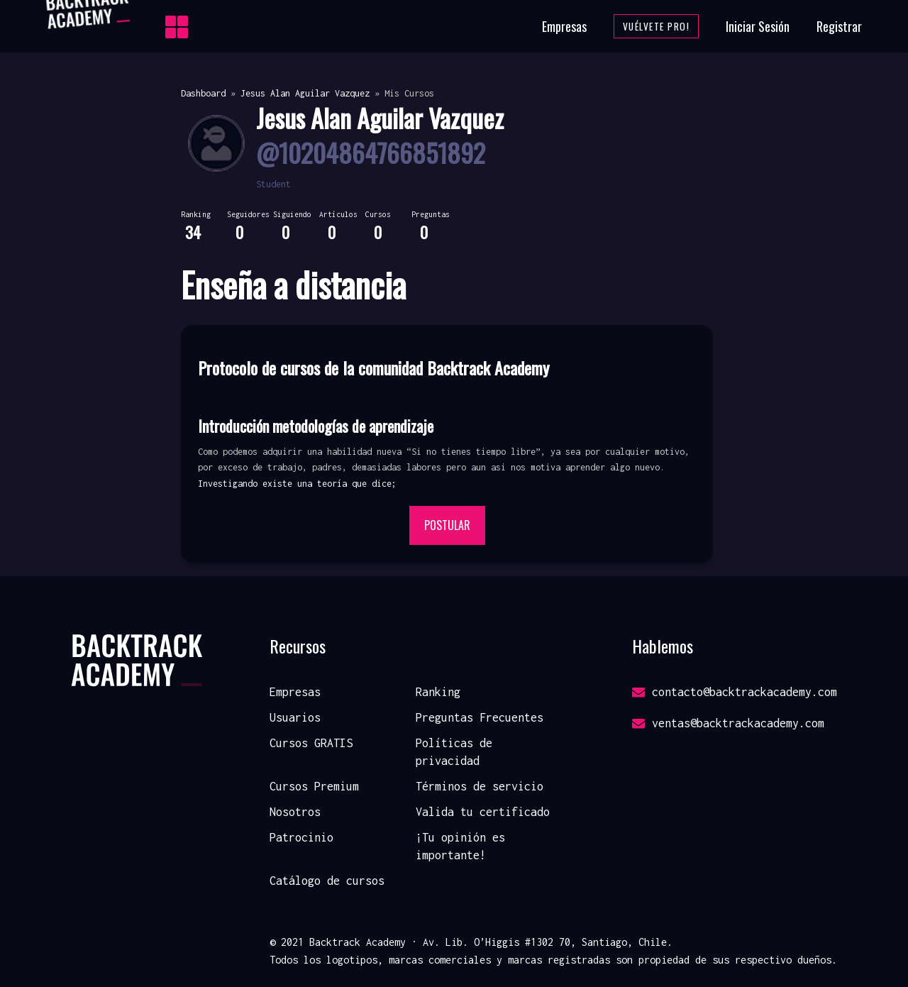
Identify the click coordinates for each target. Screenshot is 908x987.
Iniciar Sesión (758, 26)
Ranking (438, 691)
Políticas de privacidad (454, 752)
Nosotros (295, 811)
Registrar (839, 26)
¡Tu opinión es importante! (460, 846)
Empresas (564, 26)
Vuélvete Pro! (656, 26)
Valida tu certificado (483, 811)
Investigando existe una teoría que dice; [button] (297, 483)
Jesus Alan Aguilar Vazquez (305, 93)
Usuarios (295, 717)
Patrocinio (301, 837)
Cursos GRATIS (311, 743)
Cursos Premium (314, 786)
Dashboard (203, 93)
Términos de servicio (479, 786)
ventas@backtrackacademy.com (728, 723)
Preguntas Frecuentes (479, 717)
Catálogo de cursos (327, 880)
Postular (447, 525)
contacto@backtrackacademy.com (734, 691)
